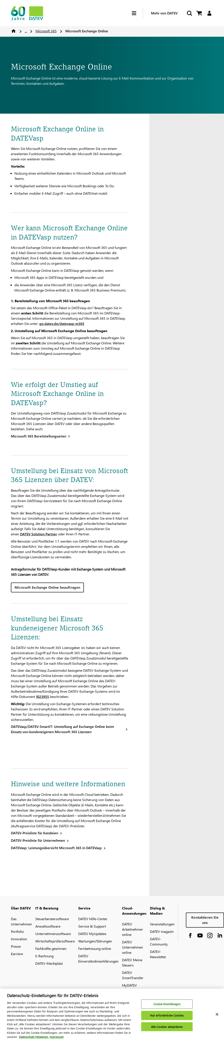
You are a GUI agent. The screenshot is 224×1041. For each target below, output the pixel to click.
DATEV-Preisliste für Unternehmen (38, 840)
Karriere (17, 953)
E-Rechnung (44, 956)
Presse (16, 946)
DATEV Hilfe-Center (92, 918)
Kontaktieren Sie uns (205, 920)
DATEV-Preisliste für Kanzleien (34, 833)
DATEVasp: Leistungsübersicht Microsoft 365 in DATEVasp (56, 847)
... (26, 31)
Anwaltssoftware (47, 926)
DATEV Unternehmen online (132, 947)
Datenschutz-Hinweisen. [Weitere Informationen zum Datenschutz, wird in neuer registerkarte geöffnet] (34, 1039)
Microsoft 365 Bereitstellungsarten (38, 436)
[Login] (209, 13)
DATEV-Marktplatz (49, 963)
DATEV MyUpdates (92, 933)
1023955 (42, 696)
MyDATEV (129, 985)
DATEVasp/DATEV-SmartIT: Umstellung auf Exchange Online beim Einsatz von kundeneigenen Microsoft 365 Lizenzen (62, 729)
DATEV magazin (162, 931)
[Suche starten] (189, 13)
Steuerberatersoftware (52, 918)
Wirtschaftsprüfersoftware (55, 941)
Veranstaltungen (162, 924)
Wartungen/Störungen (95, 941)
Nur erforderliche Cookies (167, 1017)
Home (13, 31)
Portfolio (17, 931)
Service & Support (92, 926)
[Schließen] (217, 1016)
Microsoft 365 (46, 31)
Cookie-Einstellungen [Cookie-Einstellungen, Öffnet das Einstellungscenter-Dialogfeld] (166, 1006)
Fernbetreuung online (94, 948)
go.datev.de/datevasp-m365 (61, 323)
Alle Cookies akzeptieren (167, 1029)
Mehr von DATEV (164, 13)
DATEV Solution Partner (38, 534)
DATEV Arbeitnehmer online (132, 929)
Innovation (19, 939)
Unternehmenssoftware (53, 933)
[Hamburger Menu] (137, 13)
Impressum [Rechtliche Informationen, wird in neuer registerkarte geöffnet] (57, 1039)
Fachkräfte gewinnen (50, 948)
